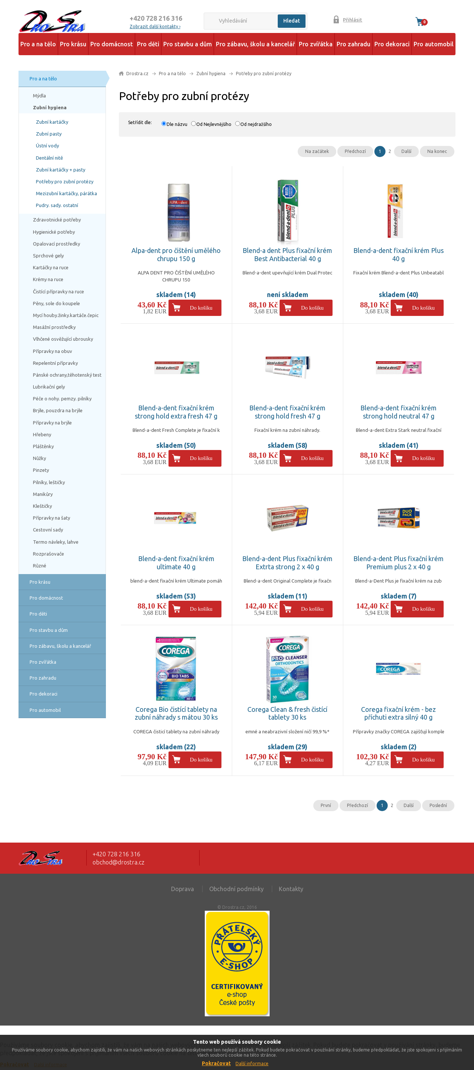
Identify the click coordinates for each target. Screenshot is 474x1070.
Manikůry (43, 494)
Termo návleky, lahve (56, 541)
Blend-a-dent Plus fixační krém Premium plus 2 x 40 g (398, 562)
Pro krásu (73, 44)
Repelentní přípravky (55, 363)
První (326, 805)
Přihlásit (352, 19)
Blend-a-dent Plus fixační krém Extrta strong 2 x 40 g (287, 562)
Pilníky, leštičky (49, 482)
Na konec (437, 151)
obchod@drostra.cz (118, 862)
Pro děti (148, 44)
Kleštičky (42, 506)
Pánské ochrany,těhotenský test (67, 374)
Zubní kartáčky (52, 121)
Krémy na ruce (48, 279)
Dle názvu (177, 124)
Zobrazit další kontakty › (155, 26)
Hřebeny (42, 434)
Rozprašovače (48, 553)
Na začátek (317, 151)
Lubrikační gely (49, 386)
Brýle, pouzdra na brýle (58, 410)
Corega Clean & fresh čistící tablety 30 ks (287, 713)
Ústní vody (47, 145)
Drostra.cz (137, 73)
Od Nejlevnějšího (213, 124)
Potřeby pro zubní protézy (64, 181)
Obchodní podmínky (236, 889)
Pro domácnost (111, 44)
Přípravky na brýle (52, 422)
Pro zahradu (353, 44)
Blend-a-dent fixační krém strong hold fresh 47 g (287, 412)
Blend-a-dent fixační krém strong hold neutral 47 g (398, 412)
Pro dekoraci (392, 44)
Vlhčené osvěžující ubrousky (63, 338)
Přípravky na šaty (51, 517)
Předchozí (355, 151)
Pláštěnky (43, 446)
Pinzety (41, 470)
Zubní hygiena (50, 107)
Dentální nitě (49, 157)
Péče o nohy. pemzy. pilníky (62, 398)
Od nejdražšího (256, 124)
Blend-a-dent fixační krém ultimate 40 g (176, 562)
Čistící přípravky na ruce (58, 291)
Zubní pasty (48, 133)
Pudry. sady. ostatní (57, 205)
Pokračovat (216, 1063)
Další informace (252, 1063)
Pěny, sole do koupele (56, 303)
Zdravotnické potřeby (57, 219)
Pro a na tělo (38, 44)
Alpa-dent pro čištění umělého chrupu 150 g (176, 254)
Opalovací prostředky (56, 243)
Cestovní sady (48, 529)
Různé (39, 565)
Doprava (182, 889)
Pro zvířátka (316, 44)
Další (406, 151)
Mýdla (39, 95)
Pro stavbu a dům (187, 44)
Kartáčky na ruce (51, 267)
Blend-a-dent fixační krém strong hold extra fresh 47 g (176, 412)
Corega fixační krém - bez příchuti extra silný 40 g (398, 713)
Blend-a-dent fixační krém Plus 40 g (398, 254)
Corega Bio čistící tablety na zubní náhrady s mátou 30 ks (176, 713)
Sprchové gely (48, 255)
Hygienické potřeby (54, 231)
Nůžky (39, 458)
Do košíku (201, 308)
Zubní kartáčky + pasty (60, 169)
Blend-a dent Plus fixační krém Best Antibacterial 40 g (287, 254)
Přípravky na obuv (52, 351)
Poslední (438, 805)
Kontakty (291, 889)
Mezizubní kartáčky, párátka (66, 193)
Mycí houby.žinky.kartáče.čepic (66, 315)
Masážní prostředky (54, 327)
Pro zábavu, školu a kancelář (255, 44)
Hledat (291, 21)
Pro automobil (434, 44)
